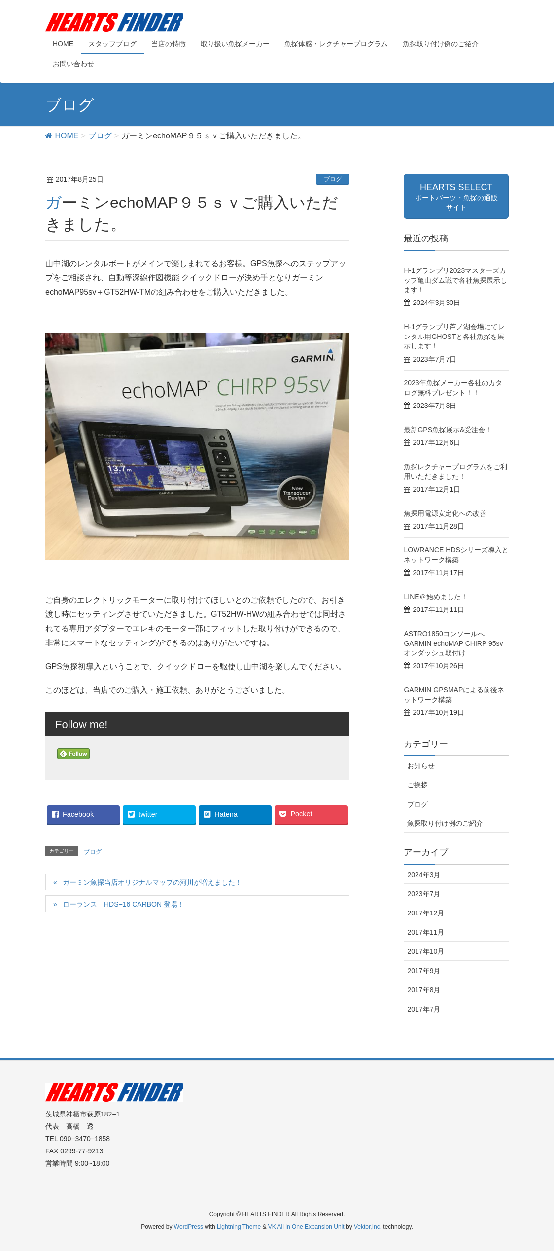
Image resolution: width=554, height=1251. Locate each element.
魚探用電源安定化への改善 (445, 513)
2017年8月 (423, 990)
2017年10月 (425, 951)
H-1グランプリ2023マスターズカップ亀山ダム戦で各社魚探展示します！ (455, 280)
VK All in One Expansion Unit (306, 1226)
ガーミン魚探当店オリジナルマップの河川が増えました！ (152, 882)
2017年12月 (425, 913)
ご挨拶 (417, 785)
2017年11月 (425, 932)
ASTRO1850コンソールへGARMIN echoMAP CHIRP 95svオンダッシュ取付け (453, 643)
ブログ (333, 179)
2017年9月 (423, 971)
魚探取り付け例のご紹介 (445, 823)
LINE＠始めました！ (435, 597)
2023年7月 (423, 894)
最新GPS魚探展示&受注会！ (448, 430)
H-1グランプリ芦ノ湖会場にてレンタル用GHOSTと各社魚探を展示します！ (454, 336)
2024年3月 (423, 875)
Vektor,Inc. (367, 1226)
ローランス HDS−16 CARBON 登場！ (123, 904)
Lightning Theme (239, 1226)
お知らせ (421, 766)
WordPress (188, 1226)
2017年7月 (423, 1009)
